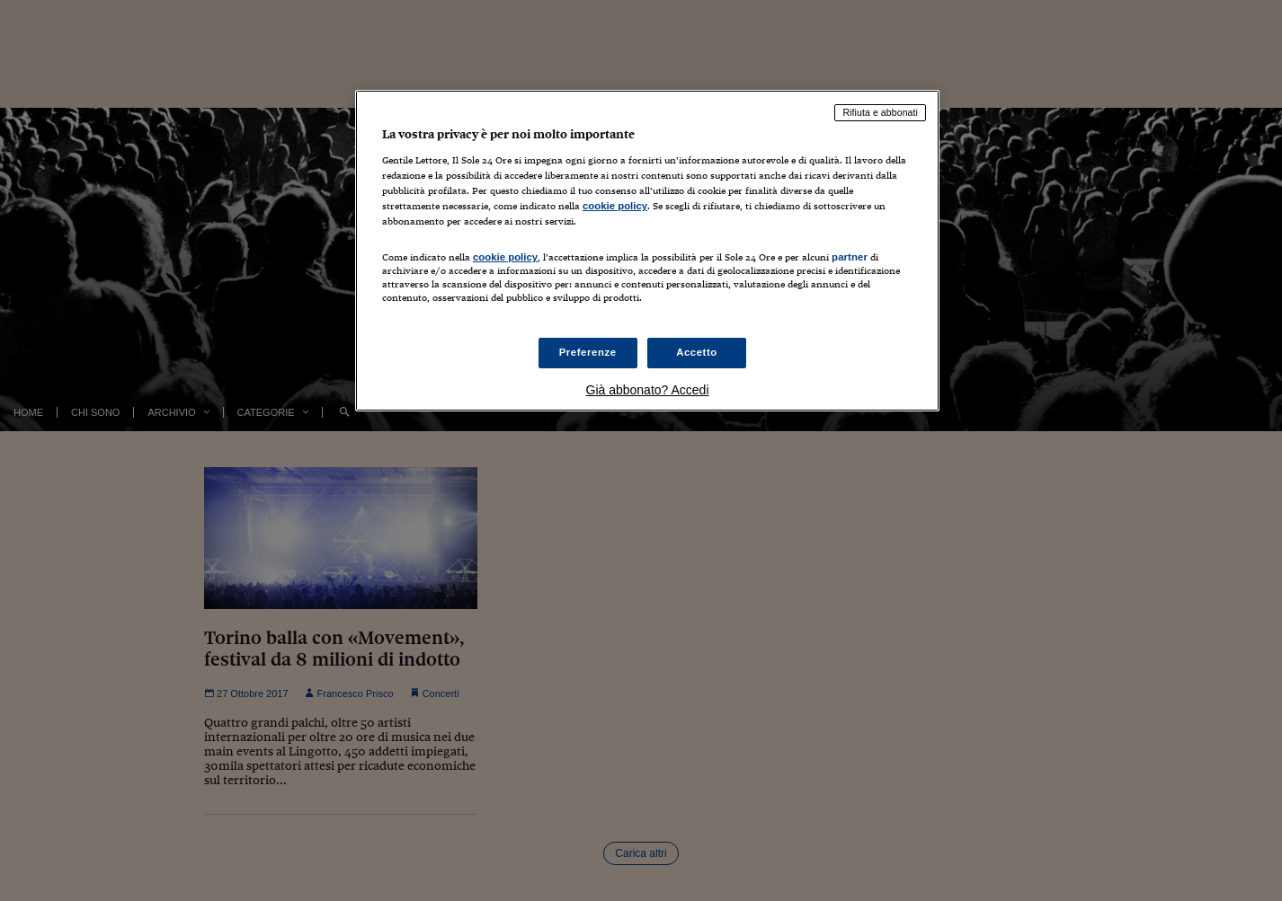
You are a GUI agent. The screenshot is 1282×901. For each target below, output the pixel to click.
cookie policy (615, 205)
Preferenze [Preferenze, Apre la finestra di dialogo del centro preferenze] (588, 352)
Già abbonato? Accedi (647, 390)
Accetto (696, 352)
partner (850, 257)
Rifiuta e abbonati (880, 112)
